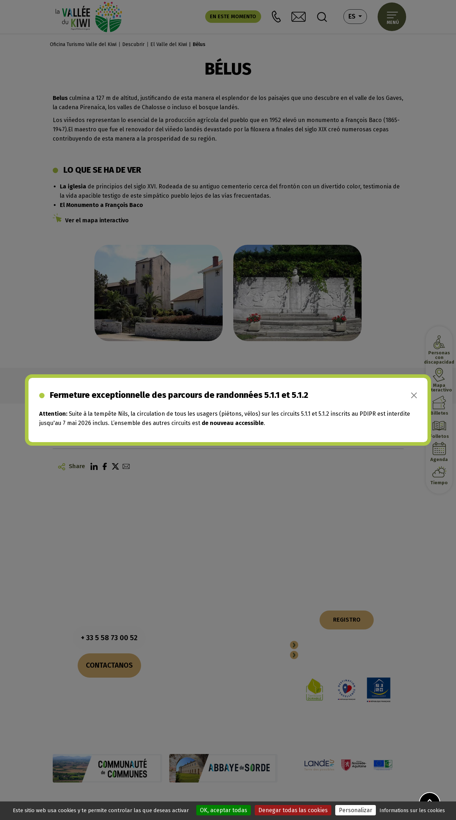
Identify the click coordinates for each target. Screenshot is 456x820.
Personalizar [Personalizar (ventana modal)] (355, 810)
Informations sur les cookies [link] (412, 811)
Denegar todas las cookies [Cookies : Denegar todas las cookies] (293, 810)
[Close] (414, 395)
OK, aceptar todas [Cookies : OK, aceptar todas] (223, 810)
